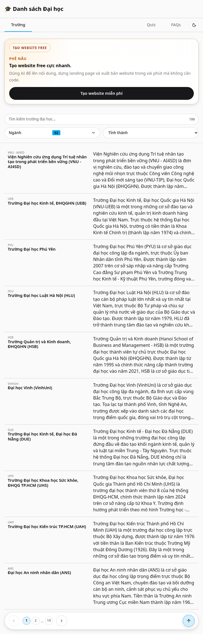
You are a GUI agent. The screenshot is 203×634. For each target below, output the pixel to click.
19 (49, 620)
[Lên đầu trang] (189, 621)
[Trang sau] (61, 620)
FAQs (176, 24)
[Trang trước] (13, 620)
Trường (18, 24)
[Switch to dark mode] (194, 25)
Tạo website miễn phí (101, 93)
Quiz (151, 24)
